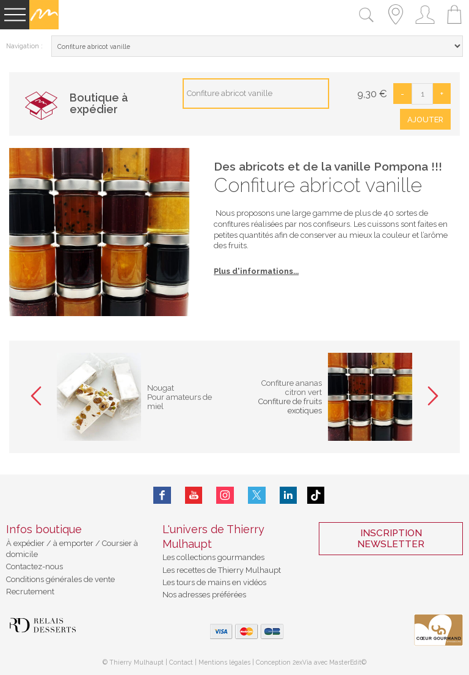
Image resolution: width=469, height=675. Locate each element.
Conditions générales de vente (60, 579)
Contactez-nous (34, 566)
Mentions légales (224, 662)
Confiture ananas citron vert (291, 387)
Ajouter (425, 119)
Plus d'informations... (256, 271)
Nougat (160, 388)
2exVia (303, 662)
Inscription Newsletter (390, 539)
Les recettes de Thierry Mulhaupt (221, 570)
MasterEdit (345, 662)
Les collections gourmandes (213, 557)
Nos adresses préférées (204, 594)
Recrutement (30, 591)
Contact (181, 662)
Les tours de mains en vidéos (214, 582)
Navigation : (24, 46)
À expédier (26, 543)
